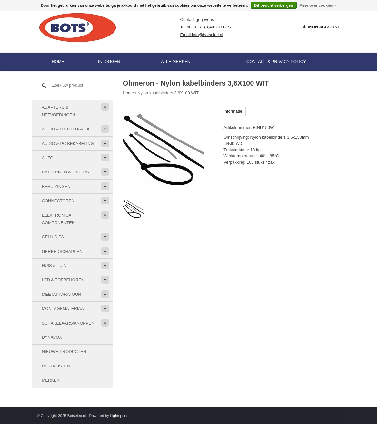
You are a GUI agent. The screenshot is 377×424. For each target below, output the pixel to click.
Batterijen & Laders (65, 172)
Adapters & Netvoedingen (58, 111)
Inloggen (109, 61)
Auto (48, 157)
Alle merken (175, 61)
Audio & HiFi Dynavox (66, 129)
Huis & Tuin (54, 265)
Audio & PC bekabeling (68, 143)
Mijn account (321, 27)
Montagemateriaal (64, 308)
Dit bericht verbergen (273, 5)
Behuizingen (56, 186)
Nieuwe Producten (64, 351)
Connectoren (58, 200)
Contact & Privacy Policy (276, 61)
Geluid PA (53, 236)
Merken (51, 380)
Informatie (232, 111)
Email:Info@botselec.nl (201, 34)
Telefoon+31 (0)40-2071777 (206, 27)
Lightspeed (119, 415)
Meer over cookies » (317, 5)
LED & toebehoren (63, 279)
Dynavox (52, 337)
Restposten (56, 366)
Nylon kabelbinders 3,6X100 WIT (168, 92)
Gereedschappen (62, 251)
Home (58, 61)
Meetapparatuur (61, 294)
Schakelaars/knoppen (68, 323)
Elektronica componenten (58, 219)
